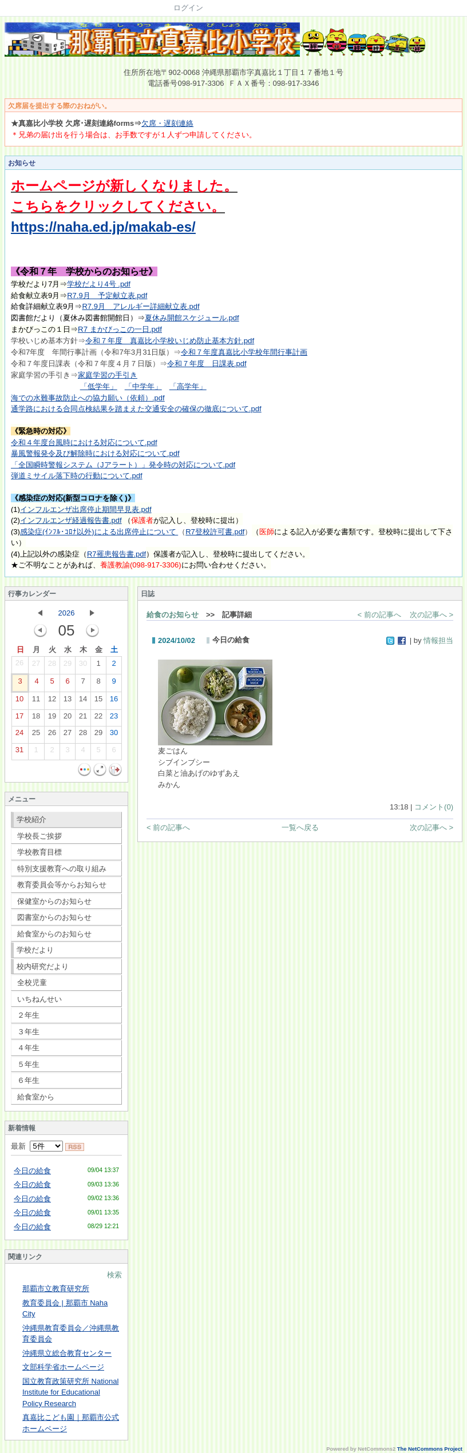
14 (83, 701)
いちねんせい (39, 999)
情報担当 (438, 640)
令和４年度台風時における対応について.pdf (84, 442)
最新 (37, 1146)
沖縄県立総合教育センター (67, 1353)
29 (68, 666)
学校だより (35, 950)
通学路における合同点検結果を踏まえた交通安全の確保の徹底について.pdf (136, 408)
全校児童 (32, 982)
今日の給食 (32, 1170)
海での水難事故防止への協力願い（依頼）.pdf (88, 398)
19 (52, 718)
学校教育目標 (39, 852)
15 (98, 701)
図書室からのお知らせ (54, 917)
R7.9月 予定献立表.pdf (107, 295)
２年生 (28, 1015)
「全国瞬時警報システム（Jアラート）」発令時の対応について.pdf (123, 464)
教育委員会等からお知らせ (61, 884)
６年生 (28, 1080)
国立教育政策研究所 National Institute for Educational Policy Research (70, 1392)
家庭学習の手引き (107, 375)
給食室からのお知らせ (54, 934)
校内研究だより (43, 966)
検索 (114, 1275)
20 (68, 718)
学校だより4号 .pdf (98, 284)
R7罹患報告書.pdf (116, 554)
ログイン (188, 7)
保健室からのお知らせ (54, 901)
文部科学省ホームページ (63, 1367)
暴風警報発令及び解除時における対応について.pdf (95, 453)
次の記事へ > (431, 614)
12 (52, 701)
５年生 (28, 1064)
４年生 (28, 1047)
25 (36, 735)
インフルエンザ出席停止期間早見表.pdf (86, 509)
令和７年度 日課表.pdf (207, 363)
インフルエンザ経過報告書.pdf (71, 520)
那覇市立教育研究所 (55, 1288)
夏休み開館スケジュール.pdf (192, 317)
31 (19, 752)
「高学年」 (188, 386)
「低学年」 (98, 386)
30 (83, 666)
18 (36, 718)
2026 (66, 613)
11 (36, 701)
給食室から (35, 1097)
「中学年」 (143, 386)
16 (114, 701)
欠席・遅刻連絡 (167, 123)
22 (98, 718)
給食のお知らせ (173, 614)
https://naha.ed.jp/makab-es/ (103, 227)
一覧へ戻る (300, 827)
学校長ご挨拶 (39, 836)
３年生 (28, 1031)
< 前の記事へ (379, 614)
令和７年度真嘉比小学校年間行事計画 (244, 352)
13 (68, 701)
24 (19, 735)
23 (114, 718)
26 (19, 665)
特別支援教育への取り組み (61, 868)
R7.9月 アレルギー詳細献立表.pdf (140, 306)
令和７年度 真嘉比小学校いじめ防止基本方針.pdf (169, 340)
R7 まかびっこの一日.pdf (120, 329)
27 (36, 666)
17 (19, 718)
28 (52, 666)
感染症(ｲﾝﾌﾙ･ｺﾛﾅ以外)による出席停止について (99, 531)
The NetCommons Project (429, 1449)
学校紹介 (31, 819)
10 (19, 701)
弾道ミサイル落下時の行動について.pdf (77, 475)
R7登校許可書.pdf (214, 531)
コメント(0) (433, 807)
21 (83, 718)
